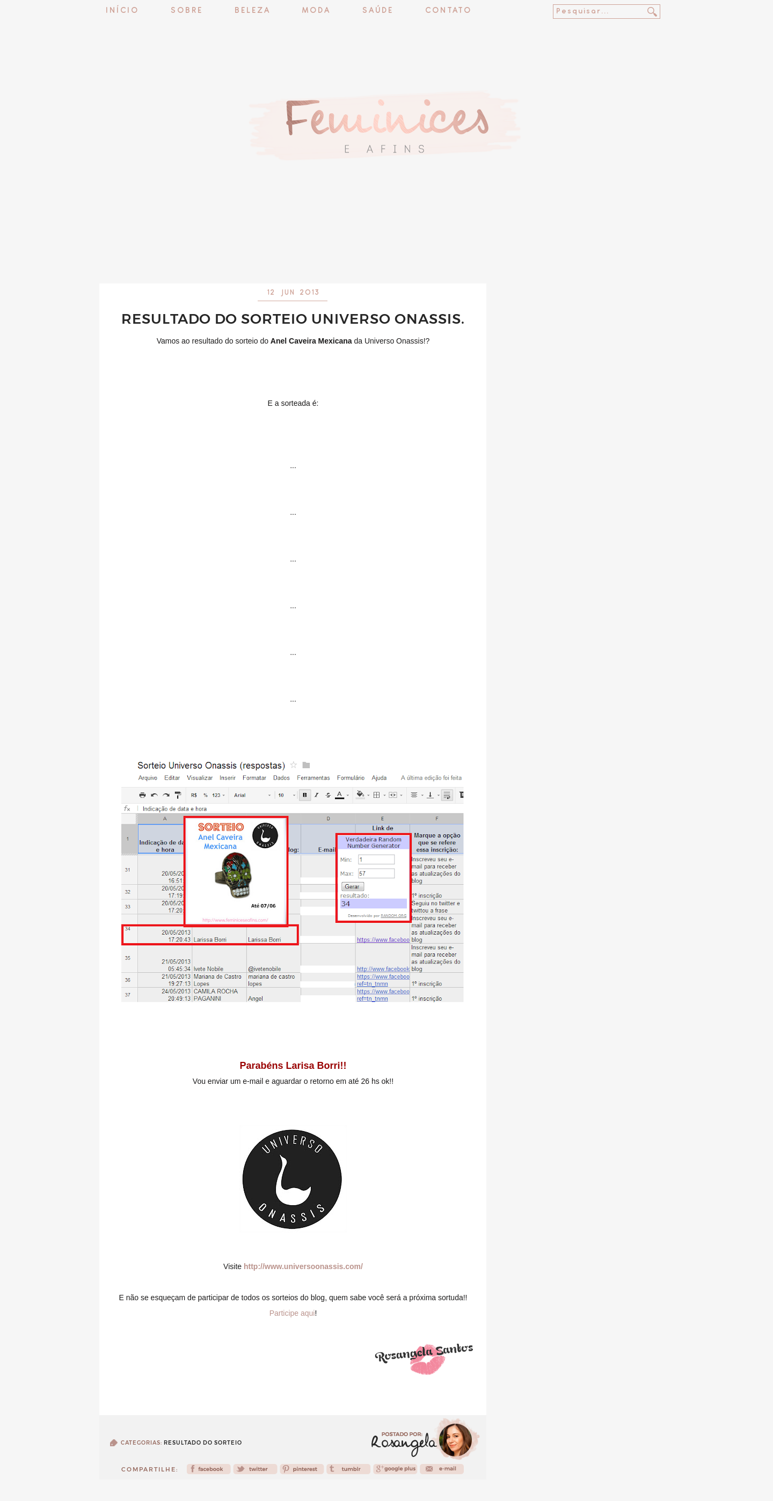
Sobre (187, 11)
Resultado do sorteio (203, 1442)
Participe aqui (292, 1313)
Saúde (377, 11)
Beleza (253, 11)
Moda (316, 11)
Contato (448, 11)
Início (122, 11)
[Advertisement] (386, 255)
